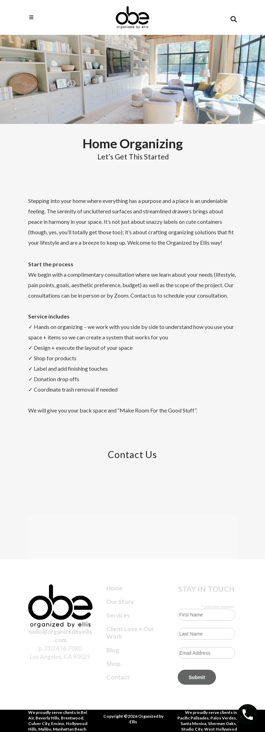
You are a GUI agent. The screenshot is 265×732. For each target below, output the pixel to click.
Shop (113, 663)
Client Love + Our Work (130, 632)
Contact (118, 677)
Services (118, 615)
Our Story (120, 601)
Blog (112, 650)
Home (114, 588)
